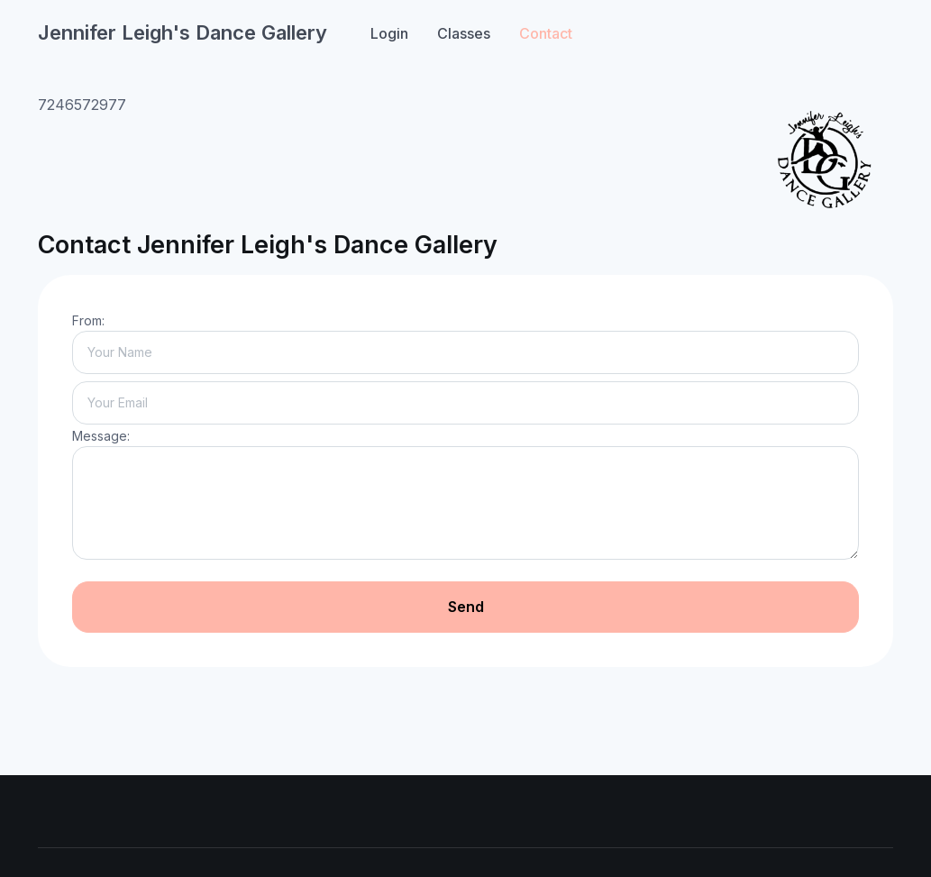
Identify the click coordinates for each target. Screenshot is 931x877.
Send (466, 607)
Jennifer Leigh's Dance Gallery (182, 32)
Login (389, 33)
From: (88, 320)
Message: (101, 435)
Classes (463, 33)
